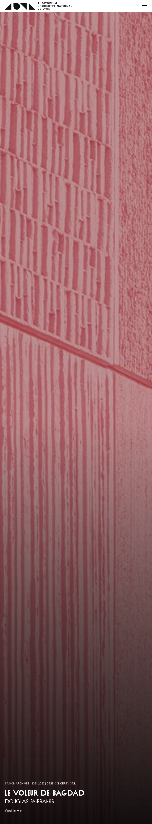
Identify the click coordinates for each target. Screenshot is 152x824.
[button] (144, 5)
